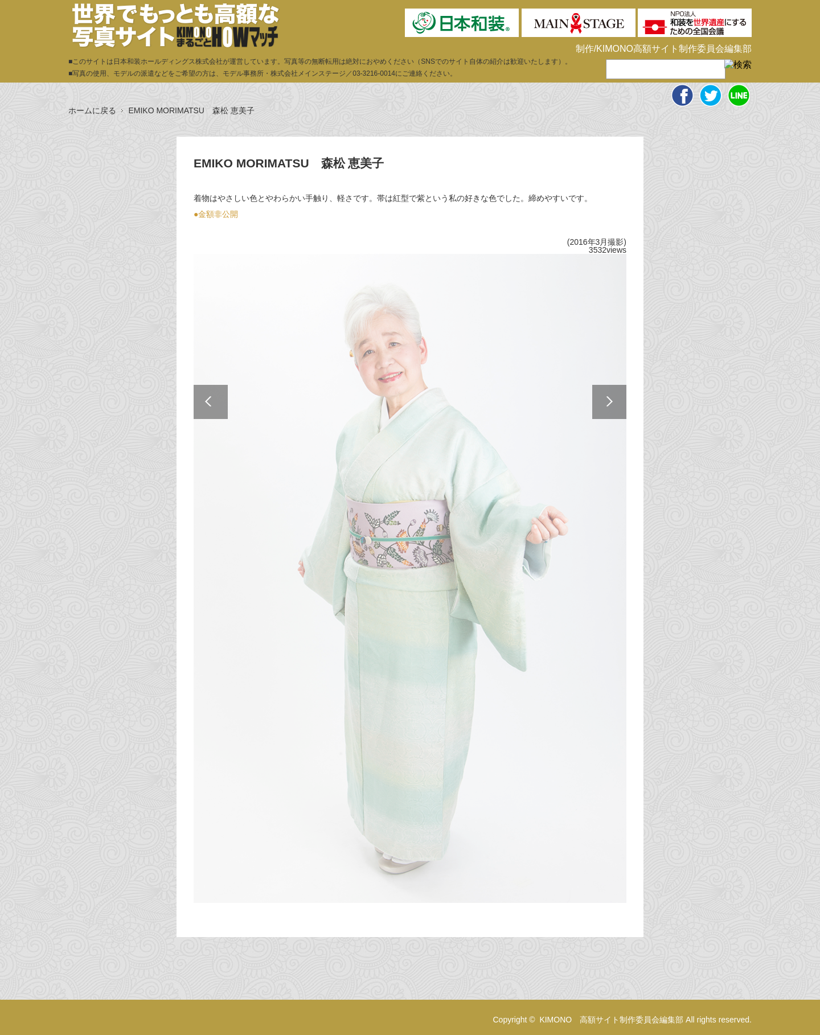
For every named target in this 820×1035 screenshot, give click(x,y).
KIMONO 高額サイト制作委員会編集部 (611, 1019)
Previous (211, 402)
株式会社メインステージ (308, 73)
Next (609, 402)
